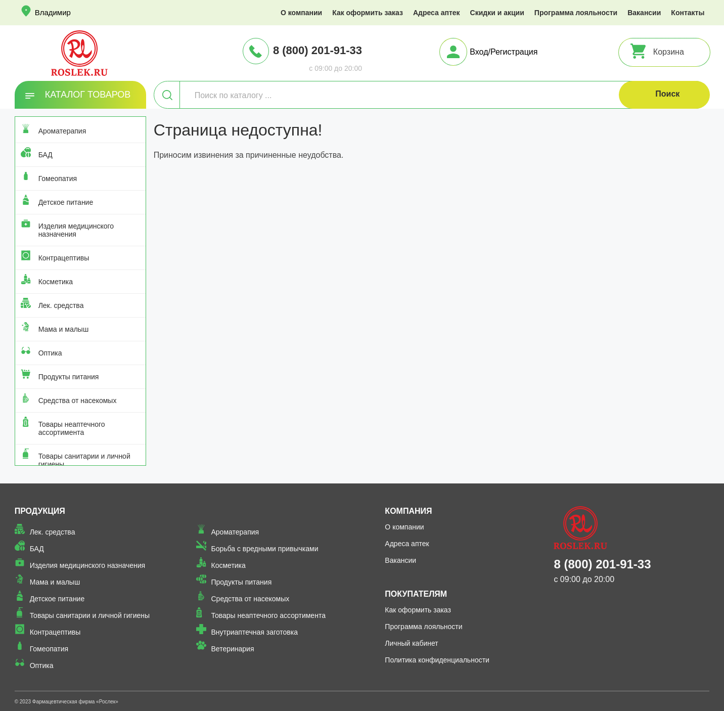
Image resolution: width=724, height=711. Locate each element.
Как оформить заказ (367, 13)
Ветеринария (232, 649)
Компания (408, 511)
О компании (301, 13)
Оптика (50, 353)
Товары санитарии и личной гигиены (84, 460)
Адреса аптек (436, 13)
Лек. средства (61, 305)
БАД (45, 155)
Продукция (40, 511)
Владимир (53, 12)
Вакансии (644, 13)
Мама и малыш (63, 329)
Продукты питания (68, 377)
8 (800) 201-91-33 (317, 50)
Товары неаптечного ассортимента (71, 428)
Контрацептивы (63, 258)
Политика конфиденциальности (437, 660)
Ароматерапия (62, 131)
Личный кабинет (411, 643)
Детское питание (66, 202)
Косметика (55, 282)
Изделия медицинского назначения (76, 230)
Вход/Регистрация (503, 52)
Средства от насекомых (77, 400)
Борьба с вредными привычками (265, 549)
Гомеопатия (57, 178)
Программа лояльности (575, 13)
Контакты (687, 13)
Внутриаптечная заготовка (254, 632)
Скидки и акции (497, 13)
